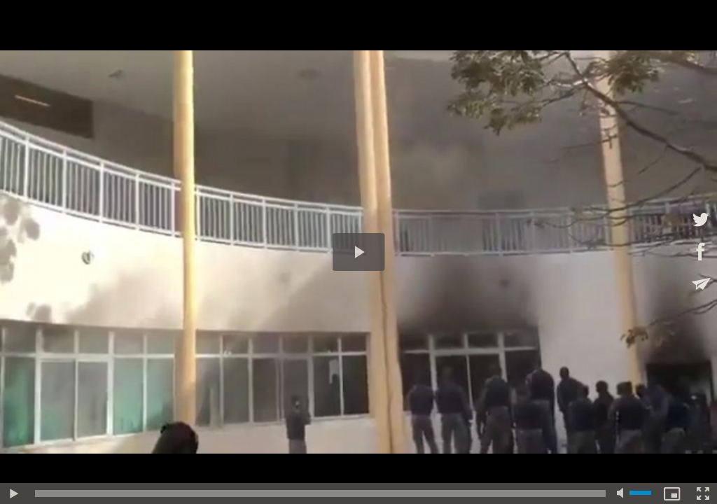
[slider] (320, 493)
